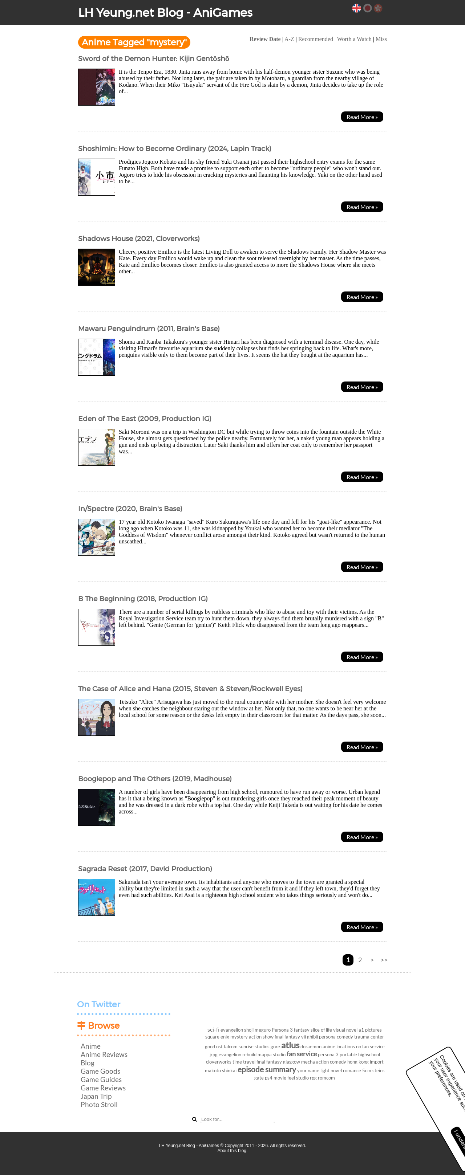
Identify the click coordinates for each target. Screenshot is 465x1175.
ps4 (268, 1078)
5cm (366, 1070)
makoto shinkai (220, 1070)
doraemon (311, 1046)
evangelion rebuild (237, 1054)
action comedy (331, 1062)
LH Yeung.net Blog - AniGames (165, 12)
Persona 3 (282, 1030)
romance (352, 1070)
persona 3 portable (337, 1054)
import (377, 1062)
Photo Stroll (99, 1104)
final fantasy (269, 1062)
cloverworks (218, 1062)
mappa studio (272, 1054)
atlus (290, 1045)
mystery (239, 1037)
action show (261, 1037)
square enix (217, 1037)
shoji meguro (257, 1030)
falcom (231, 1046)
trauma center (369, 1037)
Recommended (315, 39)
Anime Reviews (104, 1054)
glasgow (291, 1062)
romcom (326, 1078)
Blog (87, 1062)
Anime (91, 1046)
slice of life (321, 1030)
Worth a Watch (354, 39)
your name (308, 1070)
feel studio (298, 1078)
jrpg (214, 1054)
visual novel (345, 1030)
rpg (313, 1078)
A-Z (289, 39)
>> (384, 960)
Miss (381, 39)
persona (327, 1037)
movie (280, 1078)
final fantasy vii (290, 1037)
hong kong (358, 1062)
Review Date (265, 39)
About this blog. (233, 1150)
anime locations (339, 1046)
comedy (345, 1037)
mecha (308, 1062)
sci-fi (213, 1029)
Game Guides (101, 1079)
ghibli (312, 1037)
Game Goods (100, 1071)
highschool (369, 1054)
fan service (302, 1054)
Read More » (362, 116)
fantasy (302, 1030)
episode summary (267, 1069)
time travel (243, 1062)
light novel (331, 1070)
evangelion (232, 1030)
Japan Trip (96, 1096)
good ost (214, 1046)
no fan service (370, 1046)
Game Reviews (103, 1088)
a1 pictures (370, 1030)
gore (275, 1046)
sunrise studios (254, 1046)
